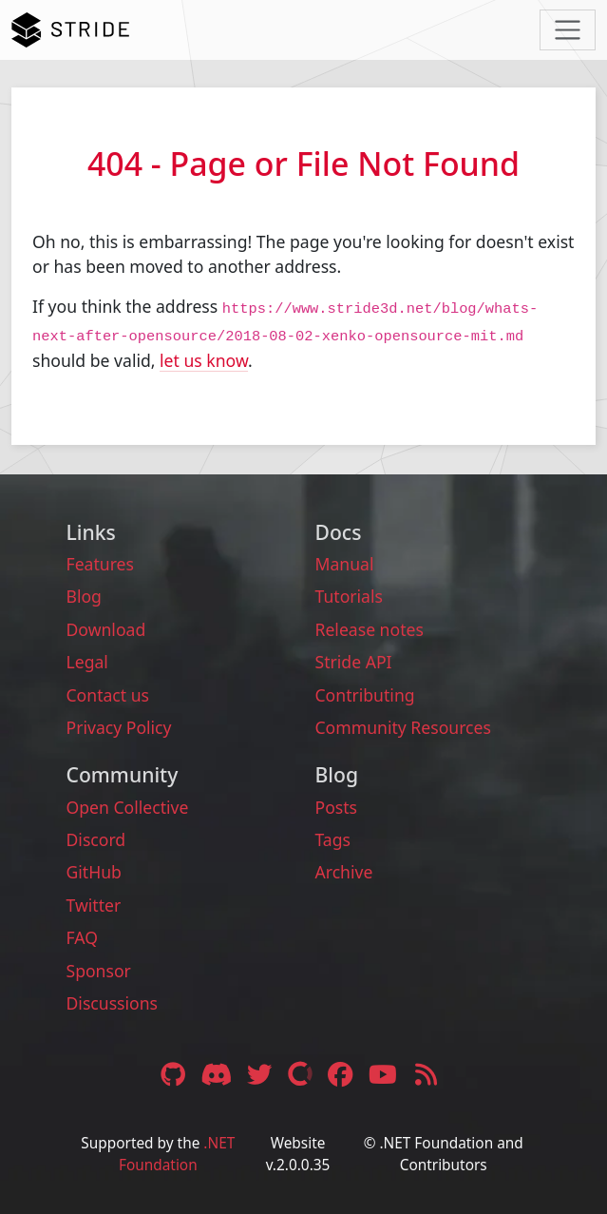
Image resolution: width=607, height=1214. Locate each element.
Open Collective (127, 807)
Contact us (108, 695)
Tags (333, 839)
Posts (336, 807)
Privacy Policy (119, 727)
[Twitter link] (262, 1073)
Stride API (353, 661)
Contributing (365, 695)
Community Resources (403, 727)
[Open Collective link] (302, 1073)
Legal (87, 661)
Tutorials (349, 596)
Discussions (112, 1003)
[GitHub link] (173, 1073)
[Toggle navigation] (568, 30)
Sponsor (98, 970)
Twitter (94, 905)
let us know (204, 360)
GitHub (94, 871)
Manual (344, 563)
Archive (344, 871)
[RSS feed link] (426, 1073)
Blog (84, 596)
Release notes (369, 629)
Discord (96, 839)
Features (100, 563)
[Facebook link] (342, 1073)
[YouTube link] (386, 1073)
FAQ (82, 937)
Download (106, 629)
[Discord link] (218, 1073)
